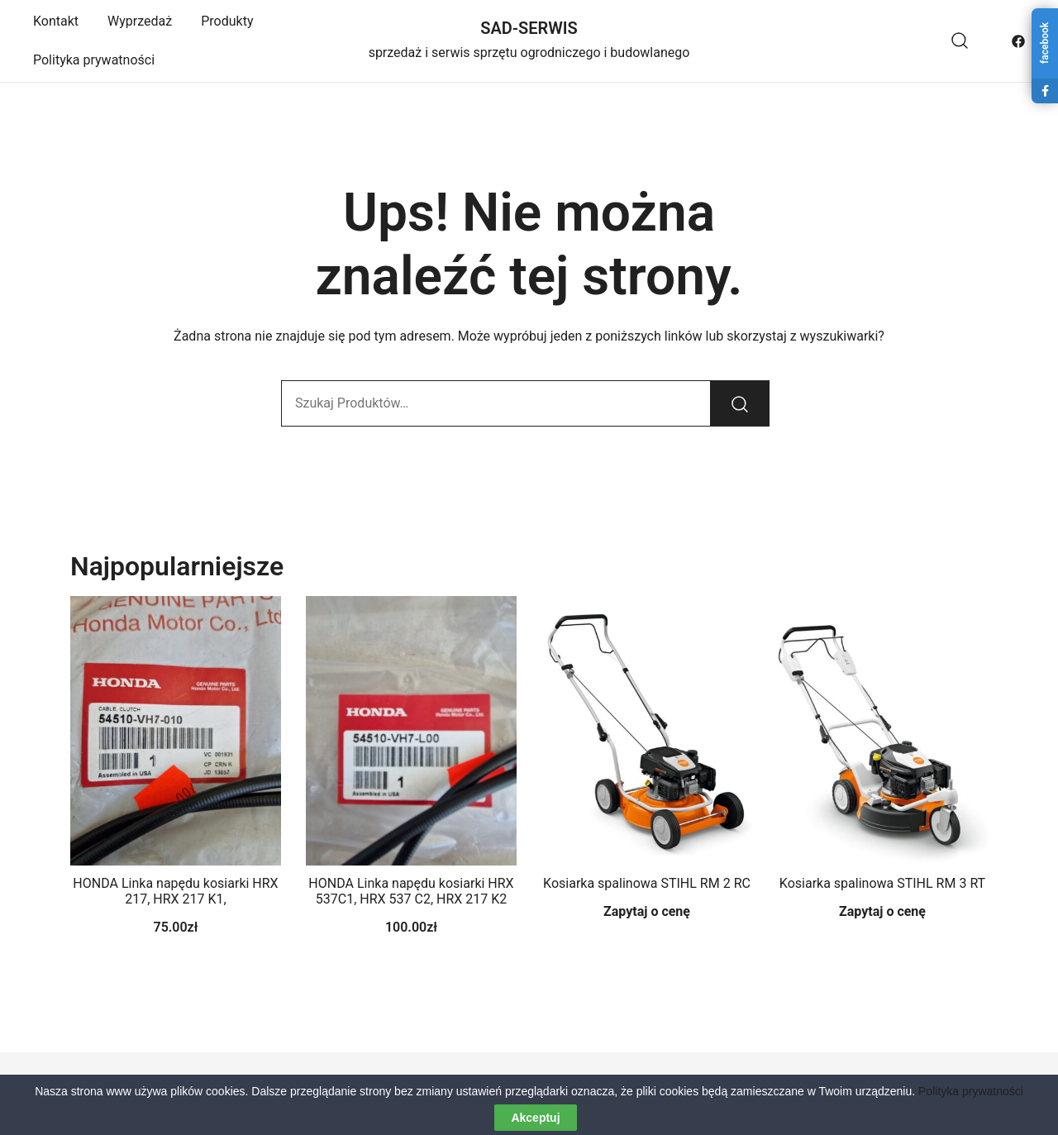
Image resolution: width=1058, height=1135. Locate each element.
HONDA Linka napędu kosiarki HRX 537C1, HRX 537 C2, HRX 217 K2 (410, 891)
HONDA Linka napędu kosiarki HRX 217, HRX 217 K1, (175, 891)
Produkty (227, 21)
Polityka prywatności (94, 60)
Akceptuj (535, 1117)
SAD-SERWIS (529, 28)
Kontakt (56, 21)
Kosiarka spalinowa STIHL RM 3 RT (882, 883)
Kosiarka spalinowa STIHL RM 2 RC (647, 883)
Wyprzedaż (139, 21)
